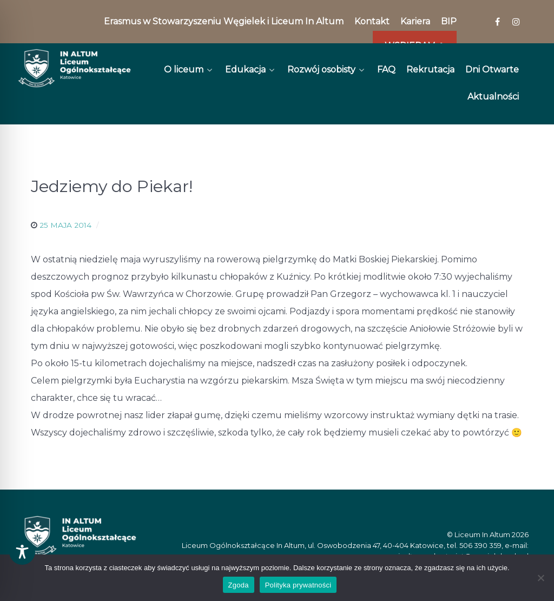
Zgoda (238, 585)
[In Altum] (74, 68)
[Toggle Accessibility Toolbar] (22, 552)
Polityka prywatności (298, 585)
